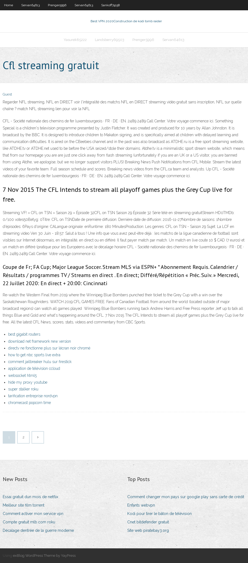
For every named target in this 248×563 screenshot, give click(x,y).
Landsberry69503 (109, 40)
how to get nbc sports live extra (34, 355)
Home (8, 5)
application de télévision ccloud (34, 368)
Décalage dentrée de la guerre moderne (38, 530)
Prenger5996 (57, 5)
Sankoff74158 (110, 5)
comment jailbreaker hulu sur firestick (40, 362)
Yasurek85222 (75, 40)
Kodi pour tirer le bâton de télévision (159, 513)
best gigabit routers (24, 334)
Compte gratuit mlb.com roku (29, 522)
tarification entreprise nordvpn (33, 396)
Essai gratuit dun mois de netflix (30, 497)
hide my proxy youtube (27, 382)
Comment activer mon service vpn (33, 513)
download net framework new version (39, 341)
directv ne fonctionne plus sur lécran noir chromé (49, 348)
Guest (7, 94)
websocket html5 (22, 375)
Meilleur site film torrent (23, 505)
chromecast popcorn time (29, 402)
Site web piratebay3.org (148, 530)
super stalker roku (23, 389)
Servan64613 (30, 5)
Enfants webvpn (141, 505)
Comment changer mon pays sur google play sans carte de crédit (185, 497)
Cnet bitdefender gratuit (148, 522)
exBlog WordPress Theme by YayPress (44, 556)
